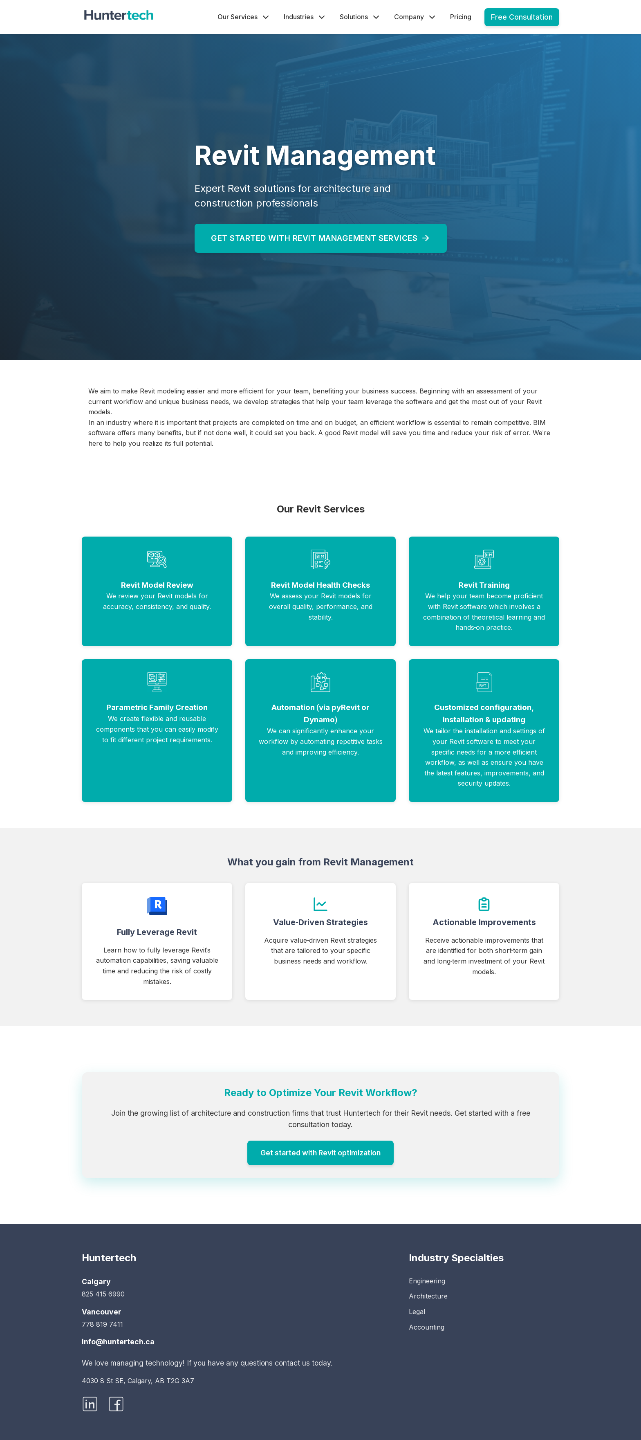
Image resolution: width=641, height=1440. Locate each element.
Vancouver (101, 1311)
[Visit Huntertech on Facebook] (116, 1406)
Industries (305, 17)
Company (415, 17)
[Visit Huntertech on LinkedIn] (90, 1406)
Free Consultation (522, 17)
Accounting (426, 1327)
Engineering (427, 1281)
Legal (417, 1311)
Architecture (428, 1296)
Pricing (460, 17)
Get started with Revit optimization (320, 1152)
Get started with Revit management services (320, 238)
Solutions (360, 17)
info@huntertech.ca (118, 1341)
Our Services (244, 17)
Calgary (96, 1281)
